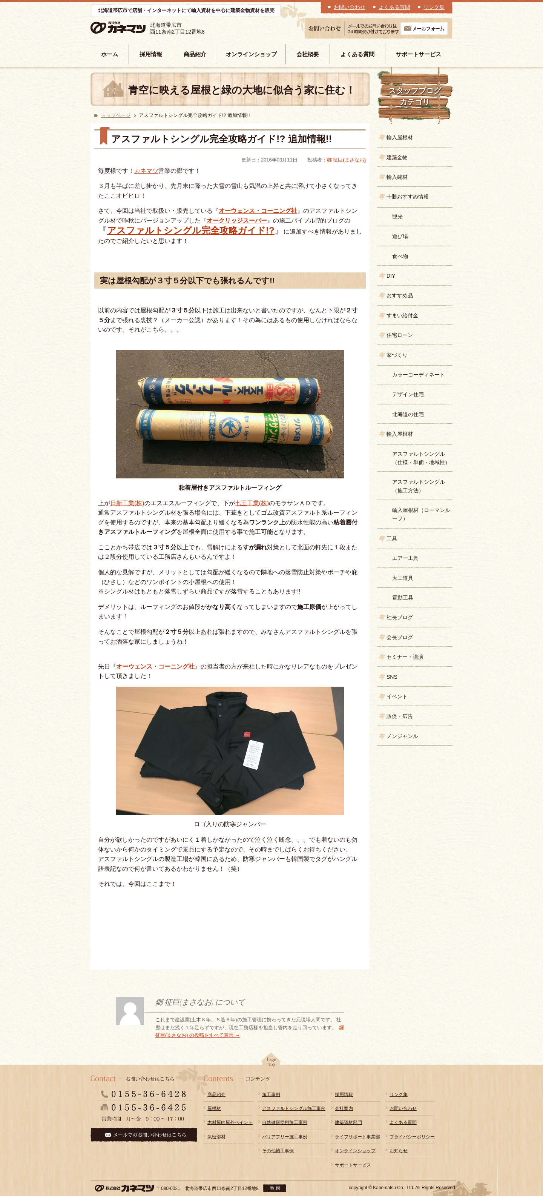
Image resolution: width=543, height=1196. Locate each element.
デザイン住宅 (408, 394)
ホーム (109, 54)
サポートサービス (418, 54)
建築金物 (397, 157)
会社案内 (344, 1108)
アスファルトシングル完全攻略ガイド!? (191, 230)
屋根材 (214, 1108)
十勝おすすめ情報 (408, 197)
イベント (397, 696)
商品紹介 (195, 54)
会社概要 (307, 54)
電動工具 (402, 598)
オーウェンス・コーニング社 (258, 211)
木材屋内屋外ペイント (230, 1122)
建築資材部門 (348, 1122)
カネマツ (146, 171)
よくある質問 (394, 7)
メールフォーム (424, 28)
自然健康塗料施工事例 (284, 1122)
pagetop (271, 1062)
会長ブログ (400, 637)
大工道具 (402, 578)
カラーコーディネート (418, 375)
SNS (392, 677)
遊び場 (400, 236)
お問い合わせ (349, 7)
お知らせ (399, 1150)
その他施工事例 (278, 1150)
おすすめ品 (400, 295)
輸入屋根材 (400, 137)
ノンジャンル (402, 736)
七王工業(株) (252, 503)
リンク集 (434, 7)
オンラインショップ (251, 54)
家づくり (397, 355)
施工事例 (271, 1094)
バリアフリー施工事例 (284, 1136)
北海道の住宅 (408, 414)
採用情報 (151, 54)
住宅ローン (400, 335)
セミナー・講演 (405, 657)
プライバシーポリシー (412, 1136)
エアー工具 (405, 558)
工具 (392, 538)
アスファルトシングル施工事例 (293, 1108)
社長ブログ (400, 617)
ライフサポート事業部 (357, 1136)
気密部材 (216, 1136)
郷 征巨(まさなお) (346, 160)
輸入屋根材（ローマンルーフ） (421, 514)
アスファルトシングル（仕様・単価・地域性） (421, 458)
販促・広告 (400, 716)
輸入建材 (397, 177)
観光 (397, 217)
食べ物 (400, 256)
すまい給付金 (402, 315)
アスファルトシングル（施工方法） (418, 486)
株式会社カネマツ (128, 28)
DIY (391, 276)
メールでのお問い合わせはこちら (143, 1135)
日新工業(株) (127, 503)
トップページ (115, 115)
